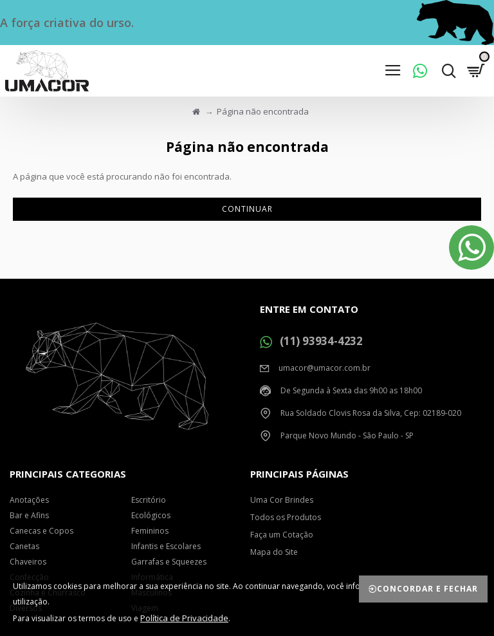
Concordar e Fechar (427, 588)
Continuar (247, 208)
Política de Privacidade (184, 618)
